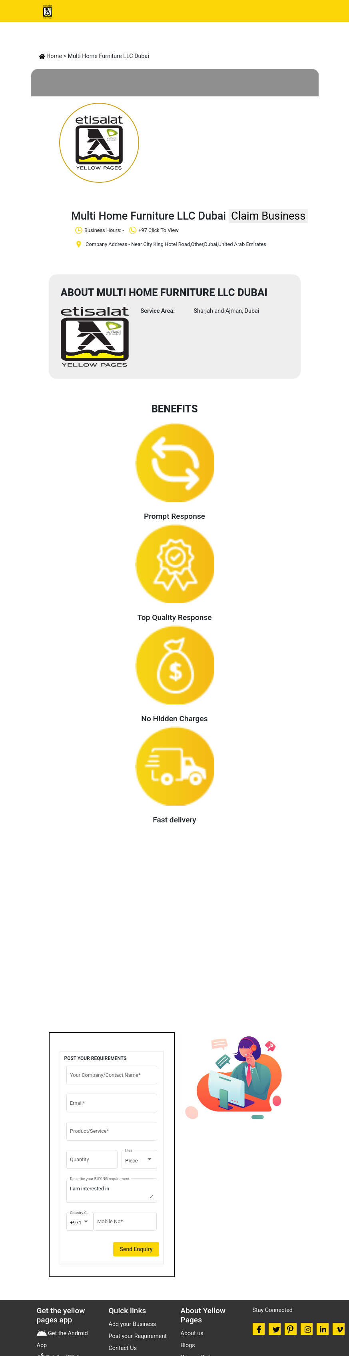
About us (192, 1333)
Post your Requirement (138, 1336)
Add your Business (132, 1324)
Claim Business (268, 216)
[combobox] (139, 1161)
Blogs (188, 1345)
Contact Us (123, 1348)
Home (50, 56)
